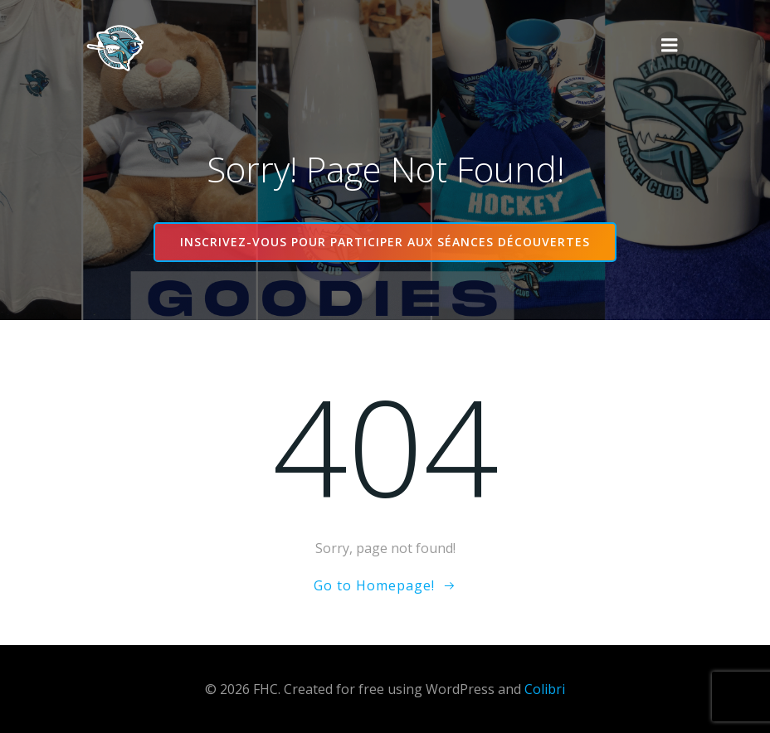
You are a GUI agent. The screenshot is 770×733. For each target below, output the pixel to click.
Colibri (544, 688)
